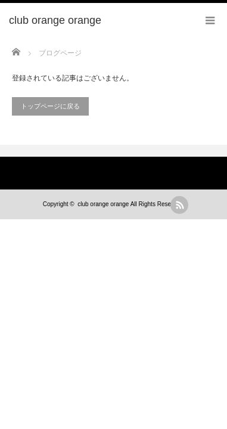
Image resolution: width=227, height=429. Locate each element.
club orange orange (103, 204)
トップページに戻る (50, 106)
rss (179, 205)
